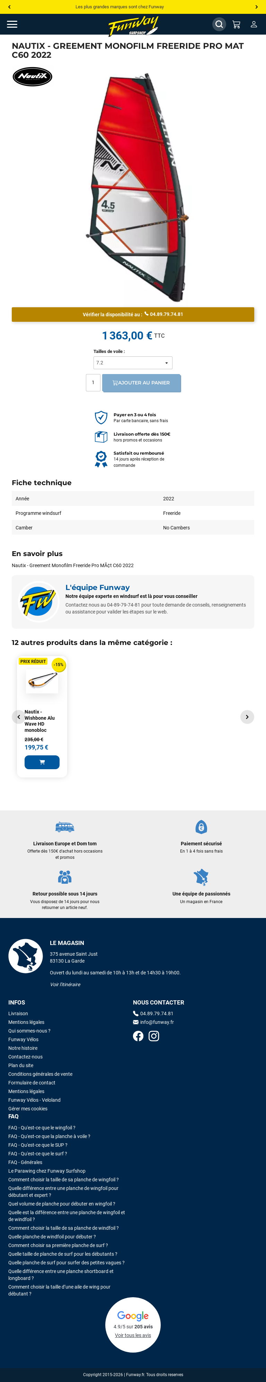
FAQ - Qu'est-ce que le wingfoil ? (42, 1127)
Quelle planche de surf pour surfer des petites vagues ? (66, 1262)
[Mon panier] (236, 24)
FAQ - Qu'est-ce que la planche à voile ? (49, 1136)
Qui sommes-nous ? (29, 1031)
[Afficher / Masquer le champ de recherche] (219, 24)
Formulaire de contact (31, 1082)
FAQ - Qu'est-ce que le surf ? (37, 1153)
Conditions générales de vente (40, 1074)
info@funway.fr (153, 1022)
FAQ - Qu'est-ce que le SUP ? (38, 1145)
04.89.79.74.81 (163, 314)
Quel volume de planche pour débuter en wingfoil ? (61, 1204)
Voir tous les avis (133, 1335)
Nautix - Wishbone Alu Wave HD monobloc (40, 721)
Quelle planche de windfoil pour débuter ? (52, 1236)
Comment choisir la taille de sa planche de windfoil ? (63, 1228)
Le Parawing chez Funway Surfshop (47, 1171)
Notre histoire (22, 1048)
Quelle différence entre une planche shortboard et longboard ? (61, 1275)
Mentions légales (26, 1022)
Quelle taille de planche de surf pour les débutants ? (62, 1254)
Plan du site (20, 1065)
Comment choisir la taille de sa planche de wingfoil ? (63, 1179)
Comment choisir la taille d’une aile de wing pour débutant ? (59, 1290)
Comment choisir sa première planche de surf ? (58, 1245)
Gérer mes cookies (27, 1108)
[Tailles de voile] (133, 362)
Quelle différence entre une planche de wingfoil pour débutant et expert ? (63, 1191)
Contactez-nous (25, 1057)
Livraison (18, 1013)
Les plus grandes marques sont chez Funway (120, 6)
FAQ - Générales (25, 1162)
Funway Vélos (23, 1039)
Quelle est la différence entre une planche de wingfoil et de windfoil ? (66, 1216)
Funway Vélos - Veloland (34, 1100)
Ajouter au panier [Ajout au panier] (141, 383)
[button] (19, 717)
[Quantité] (93, 382)
